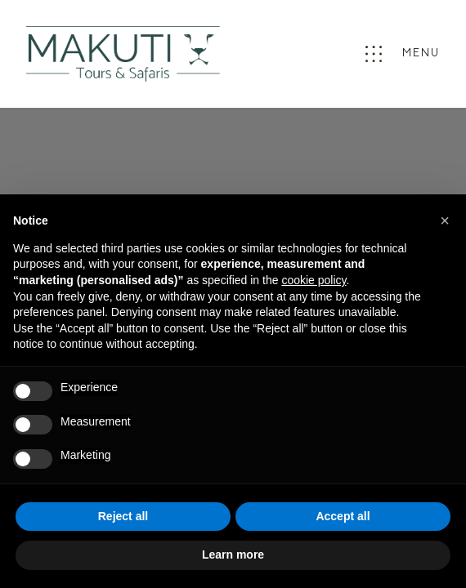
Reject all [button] (123, 516)
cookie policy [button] (313, 280)
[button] (445, 220)
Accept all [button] (343, 516)
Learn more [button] (233, 554)
